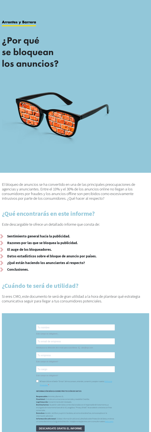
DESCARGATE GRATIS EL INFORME (60, 428)
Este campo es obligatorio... (47, 334)
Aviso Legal (109, 421)
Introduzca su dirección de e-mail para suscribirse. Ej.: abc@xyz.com (64, 348)
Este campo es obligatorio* (47, 362)
